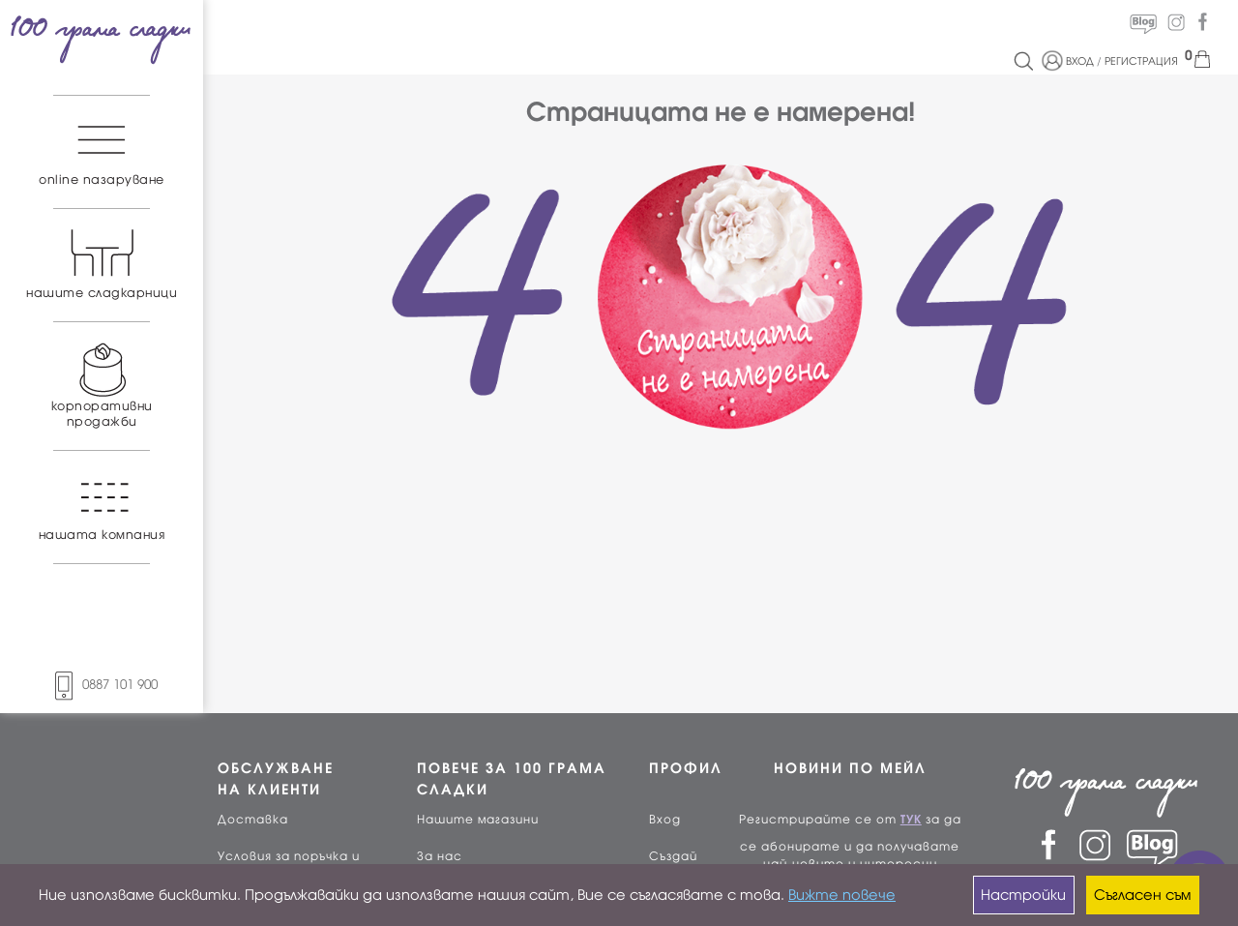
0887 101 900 (101, 684)
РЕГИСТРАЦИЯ (1141, 61)
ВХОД (1080, 61)
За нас (439, 856)
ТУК (911, 819)
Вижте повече (842, 895)
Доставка (253, 819)
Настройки (1023, 895)
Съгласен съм (1142, 895)
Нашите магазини (478, 819)
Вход (665, 819)
